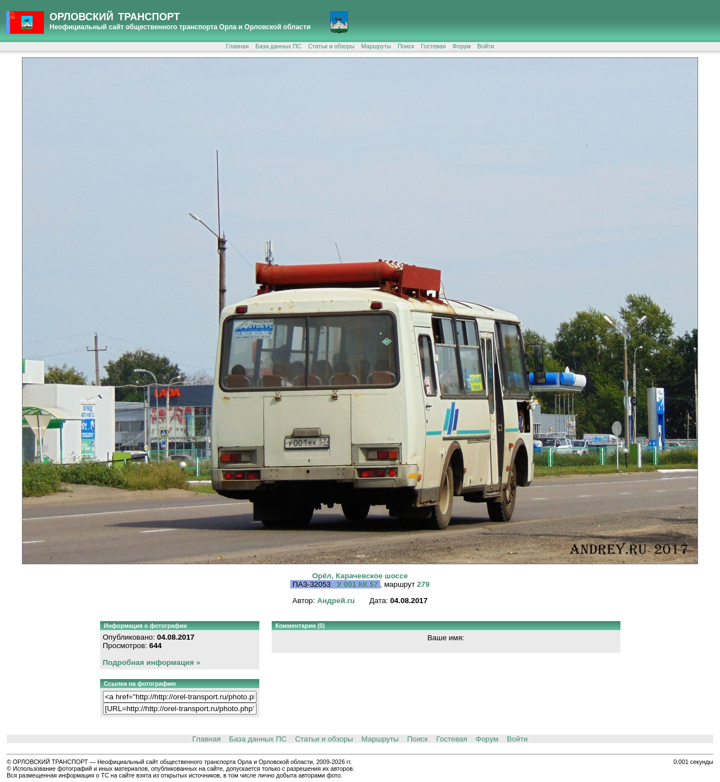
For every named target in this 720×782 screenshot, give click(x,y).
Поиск (406, 46)
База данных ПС (278, 46)
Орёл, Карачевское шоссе (360, 576)
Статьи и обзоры (331, 46)
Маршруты (376, 46)
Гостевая (433, 46)
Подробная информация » (152, 662)
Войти (486, 46)
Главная (237, 46)
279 (423, 584)
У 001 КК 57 (358, 584)
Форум (461, 46)
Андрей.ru (336, 600)
